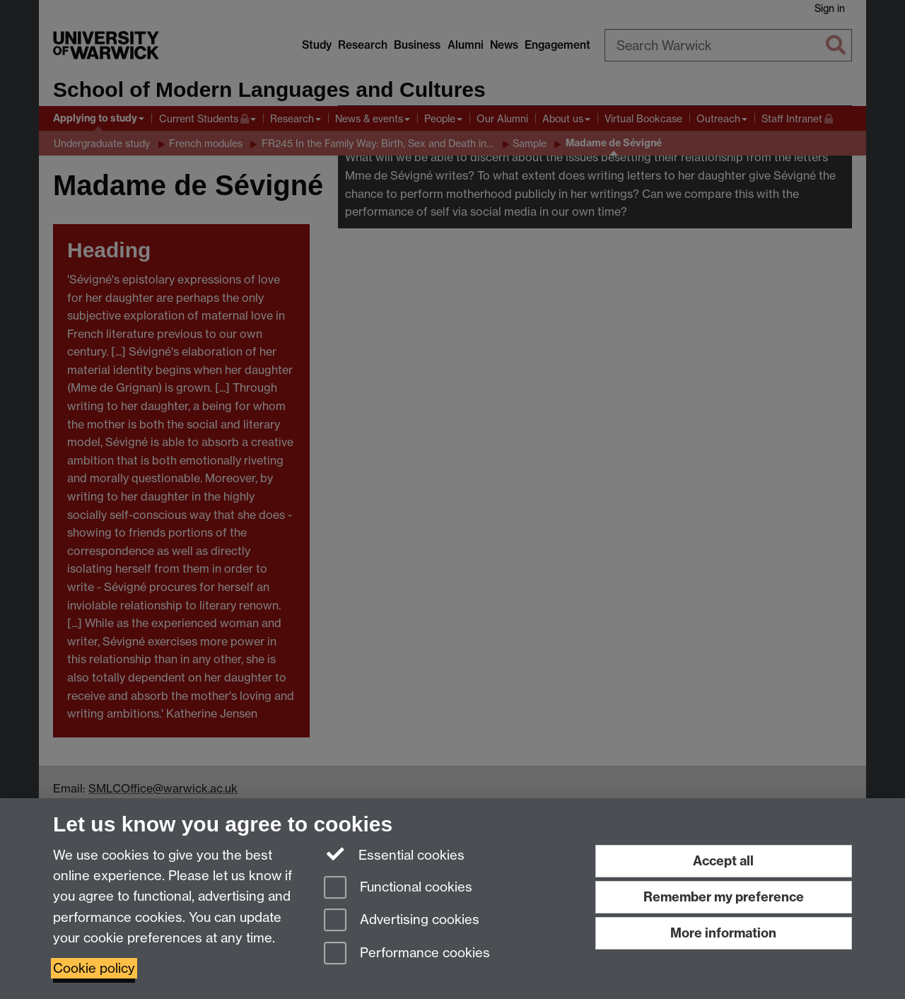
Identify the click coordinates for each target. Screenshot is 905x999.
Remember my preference (723, 897)
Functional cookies (398, 888)
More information (723, 933)
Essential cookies (394, 854)
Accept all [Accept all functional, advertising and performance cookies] (723, 861)
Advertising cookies (401, 921)
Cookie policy (94, 968)
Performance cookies (407, 954)
